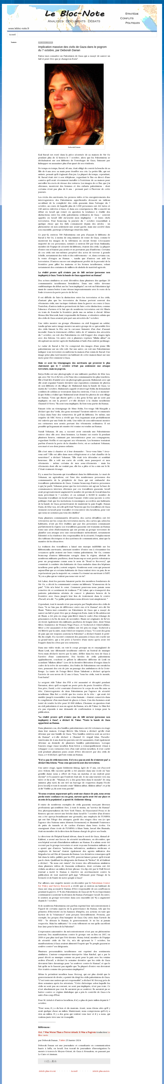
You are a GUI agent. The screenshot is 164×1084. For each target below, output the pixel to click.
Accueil (12, 34)
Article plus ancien (101, 1071)
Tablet (62, 1040)
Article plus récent (47, 1071)
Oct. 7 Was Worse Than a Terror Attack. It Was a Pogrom (67, 1032)
